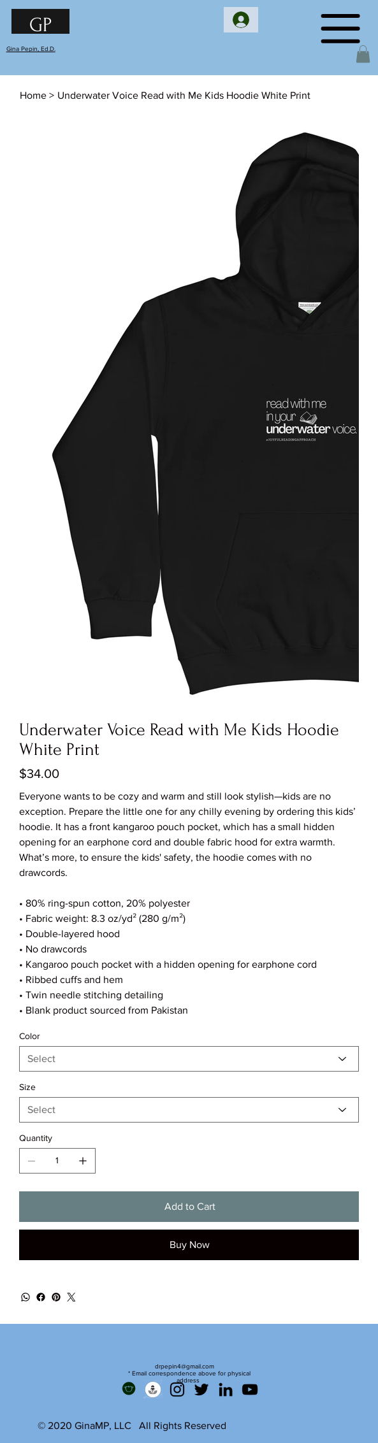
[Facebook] (40, 1297)
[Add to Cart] (189, 1206)
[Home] (33, 95)
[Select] (189, 1059)
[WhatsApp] (25, 1297)
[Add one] (83, 1161)
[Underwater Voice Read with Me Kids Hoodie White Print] (183, 95)
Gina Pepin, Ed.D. (30, 48)
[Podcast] (153, 1389)
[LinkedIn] (225, 1389)
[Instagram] (177, 1389)
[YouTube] (249, 1389)
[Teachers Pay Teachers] (128, 1389)
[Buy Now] (189, 1245)
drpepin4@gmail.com (184, 1366)
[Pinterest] (56, 1297)
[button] (363, 53)
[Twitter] (71, 1297)
